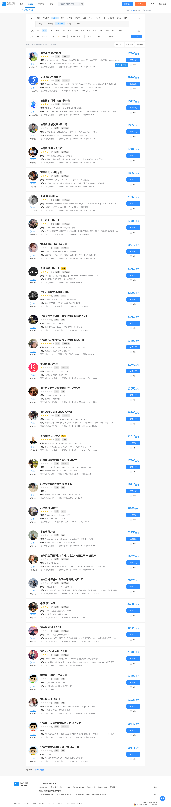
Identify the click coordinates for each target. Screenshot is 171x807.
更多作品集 (76, 63)
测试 (119, 18)
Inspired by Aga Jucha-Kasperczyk (83, 662)
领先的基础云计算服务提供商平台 (87, 111)
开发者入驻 (140, 4)
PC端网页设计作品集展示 (107, 590)
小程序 (77, 18)
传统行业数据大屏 (51, 471)
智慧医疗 (68, 686)
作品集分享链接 (69, 279)
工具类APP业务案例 (72, 303)
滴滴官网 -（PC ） (68, 447)
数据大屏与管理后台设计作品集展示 (58, 590)
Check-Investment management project (59, 111)
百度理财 (84, 207)
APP (152, 4)
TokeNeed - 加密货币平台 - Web (109, 662)
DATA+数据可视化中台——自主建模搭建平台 (94, 638)
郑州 (107, 30)
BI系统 (47, 375)
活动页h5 (61, 303)
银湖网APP (63, 375)
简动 (63, 518)
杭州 (69, 30)
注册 (164, 4)
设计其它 (79, 24)
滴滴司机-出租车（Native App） (87, 447)
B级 (63, 268)
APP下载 (26, 803)
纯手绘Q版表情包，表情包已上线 (57, 734)
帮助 (34, 803)
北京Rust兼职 (53, 787)
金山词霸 (48, 614)
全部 (38, 18)
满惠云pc (57, 518)
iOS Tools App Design (93, 87)
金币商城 (54, 375)
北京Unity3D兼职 (91, 787)
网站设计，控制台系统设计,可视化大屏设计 (61, 159)
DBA (125, 18)
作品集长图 (100, 566)
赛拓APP (66, 351)
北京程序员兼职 (36, 44)
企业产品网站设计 (81, 135)
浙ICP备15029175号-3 (149, 802)
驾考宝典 (48, 63)
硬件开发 (111, 18)
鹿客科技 (48, 327)
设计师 (54, 18)
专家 (89, 36)
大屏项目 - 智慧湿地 (58, 710)
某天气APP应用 (63, 758)
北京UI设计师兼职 (27, 10)
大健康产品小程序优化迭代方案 (56, 566)
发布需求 (127, 4)
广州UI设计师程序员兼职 (82, 795)
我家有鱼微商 (72, 471)
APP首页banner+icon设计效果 (102, 734)
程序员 (30, 4)
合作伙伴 (51, 803)
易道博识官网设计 (51, 542)
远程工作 (79, 803)
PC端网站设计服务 (71, 255)
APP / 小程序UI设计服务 (88, 255)
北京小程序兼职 (65, 787)
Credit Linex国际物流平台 (62, 63)
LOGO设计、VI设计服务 (54, 255)
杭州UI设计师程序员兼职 (99, 795)
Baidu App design (77, 87)
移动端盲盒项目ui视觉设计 (75, 183)
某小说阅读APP (50, 758)
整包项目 (119, 44)
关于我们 (42, 803)
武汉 (88, 30)
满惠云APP (49, 518)
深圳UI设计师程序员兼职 (64, 795)
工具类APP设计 (51, 303)
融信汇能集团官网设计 (67, 542)
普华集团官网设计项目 (53, 494)
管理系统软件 (50, 423)
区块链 (97, 18)
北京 (44, 30)
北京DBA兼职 (102, 787)
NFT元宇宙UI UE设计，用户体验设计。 (65, 207)
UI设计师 (60, 24)
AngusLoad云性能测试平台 (63, 327)
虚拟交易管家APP (51, 231)
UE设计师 (49, 24)
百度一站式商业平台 (52, 447)
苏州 (120, 30)
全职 (99, 36)
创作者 (111, 36)
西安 (95, 30)
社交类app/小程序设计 (53, 135)
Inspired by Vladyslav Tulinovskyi (57, 662)
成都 (76, 30)
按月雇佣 (129, 44)
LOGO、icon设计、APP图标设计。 (82, 566)
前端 (62, 18)
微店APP (65, 614)
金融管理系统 (59, 686)
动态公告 (17, 803)
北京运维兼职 (112, 787)
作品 (52, 4)
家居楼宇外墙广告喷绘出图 (80, 734)
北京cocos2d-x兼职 (77, 787)
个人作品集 (76, 494)
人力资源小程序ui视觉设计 (54, 183)
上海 (50, 30)
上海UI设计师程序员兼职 (47, 795)
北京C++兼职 (43, 787)
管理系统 (62, 471)
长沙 (113, 30)
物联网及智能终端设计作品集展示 (85, 590)
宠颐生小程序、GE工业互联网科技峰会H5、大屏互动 (103, 231)
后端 (90, 18)
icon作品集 (82, 159)
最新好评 (140, 44)
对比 (134, 65)
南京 (82, 30)
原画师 (69, 24)
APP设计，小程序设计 (95, 159)
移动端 (69, 18)
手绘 (68, 710)
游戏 (84, 18)
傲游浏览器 (57, 614)
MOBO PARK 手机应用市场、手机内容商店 (61, 638)
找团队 (137, 36)
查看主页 (133, 60)
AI (104, 18)
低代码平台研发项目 (52, 399)
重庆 (101, 30)
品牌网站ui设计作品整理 (95, 183)
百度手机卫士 (58, 279)
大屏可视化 (49, 686)
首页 (21, 4)
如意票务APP (57, 351)
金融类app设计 (68, 135)
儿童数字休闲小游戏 (108, 111)
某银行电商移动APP (77, 758)
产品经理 (46, 18)
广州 (63, 30)
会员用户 (62, 36)
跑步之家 (48, 351)
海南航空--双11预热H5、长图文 (70, 231)
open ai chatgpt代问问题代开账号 (57, 87)
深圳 (57, 30)
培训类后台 (78, 327)
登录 (160, 4)
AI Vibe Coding (75, 36)
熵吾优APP (67, 494)
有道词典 (48, 279)
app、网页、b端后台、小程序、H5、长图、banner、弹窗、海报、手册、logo (84, 423)
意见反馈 (60, 803)
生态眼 (47, 710)
